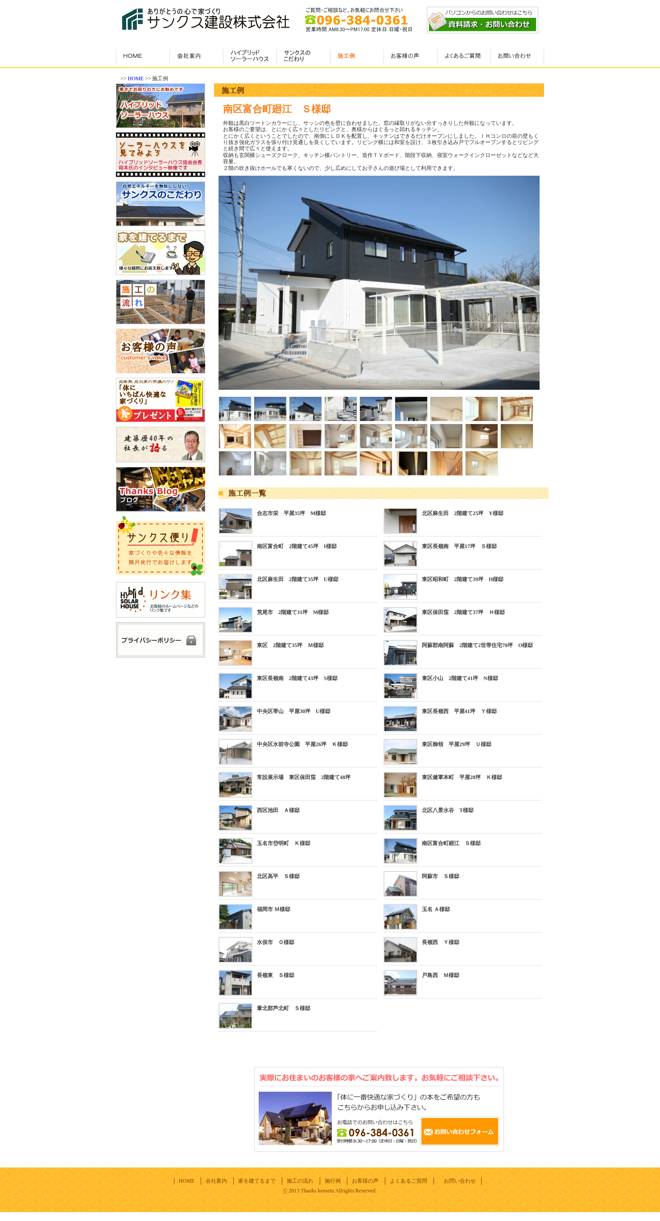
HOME (136, 78)
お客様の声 (365, 1181)
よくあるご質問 (408, 1181)
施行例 (333, 1181)
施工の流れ (300, 1181)
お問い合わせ (460, 1181)
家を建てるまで (257, 1181)
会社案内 (216, 1181)
